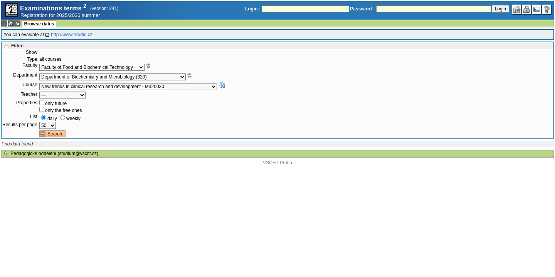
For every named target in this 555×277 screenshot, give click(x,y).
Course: (30, 84)
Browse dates (39, 24)
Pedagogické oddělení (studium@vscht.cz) (54, 153)
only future (56, 103)
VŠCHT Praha (277, 162)
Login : (253, 9)
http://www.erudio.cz (71, 34)
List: (34, 116)
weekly (73, 118)
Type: (33, 59)
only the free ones (63, 110)
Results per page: (20, 124)
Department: (26, 75)
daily (52, 118)
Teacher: (30, 94)
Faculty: (30, 65)
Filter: (17, 45)
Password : (362, 9)
